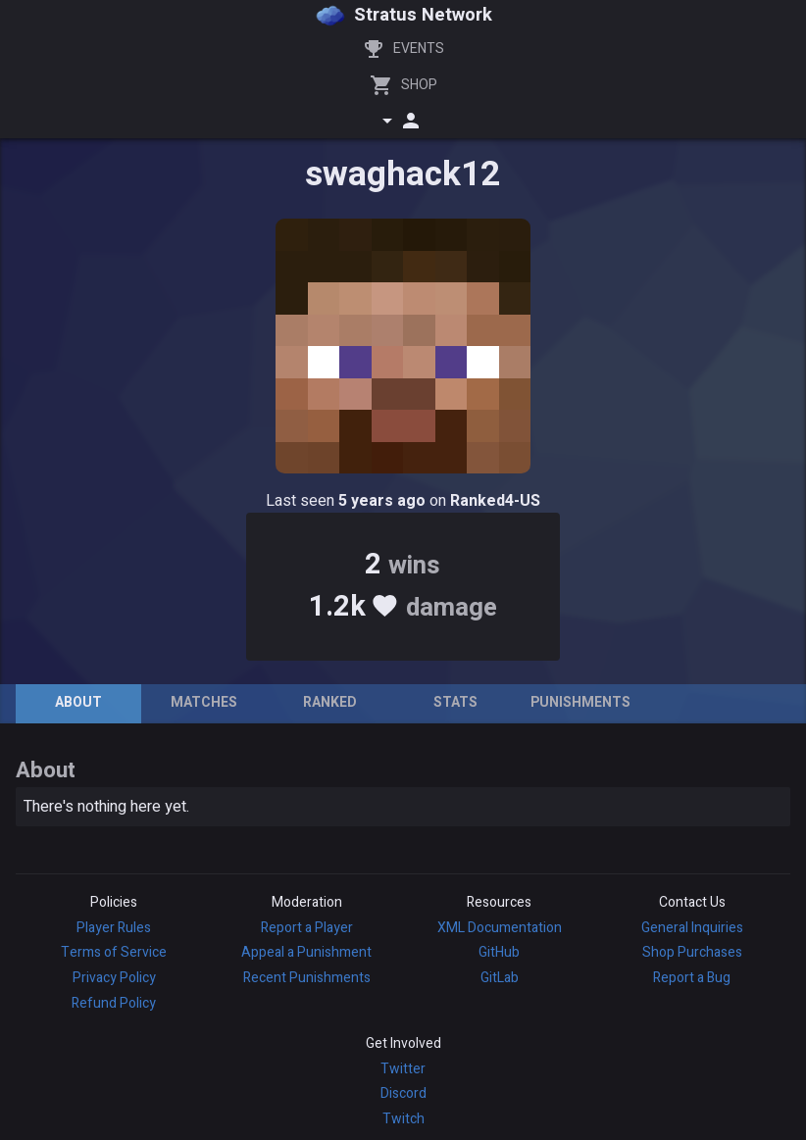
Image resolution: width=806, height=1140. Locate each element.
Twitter (403, 1069)
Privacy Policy (114, 977)
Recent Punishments (307, 977)
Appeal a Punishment (306, 952)
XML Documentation (499, 927)
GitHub (499, 952)
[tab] (78, 703)
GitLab (499, 977)
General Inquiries (692, 927)
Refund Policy (114, 1003)
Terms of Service (114, 952)
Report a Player (307, 927)
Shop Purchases (692, 952)
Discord (403, 1093)
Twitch (403, 1119)
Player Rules (113, 927)
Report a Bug (691, 977)
